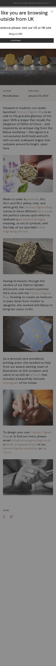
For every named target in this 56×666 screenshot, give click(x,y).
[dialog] (28, 333)
